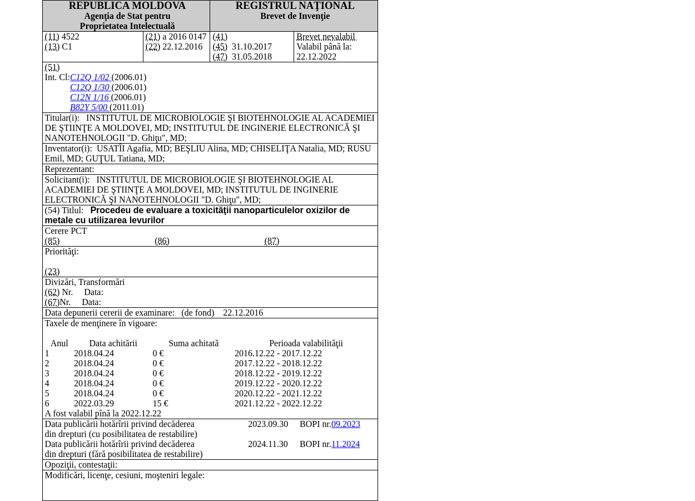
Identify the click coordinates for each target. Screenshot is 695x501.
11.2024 (345, 444)
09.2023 (345, 424)
